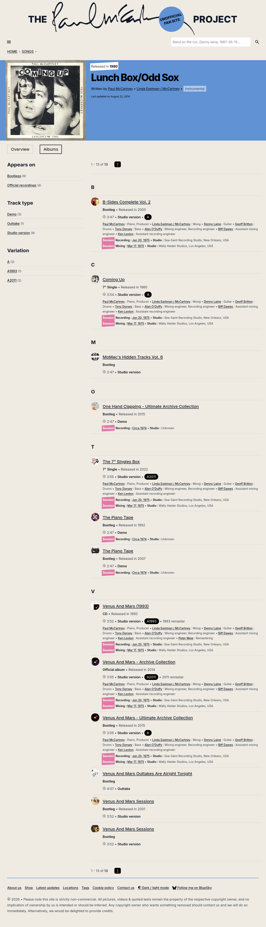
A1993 (12, 271)
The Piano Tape (118, 517)
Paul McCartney (120, 89)
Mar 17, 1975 (135, 246)
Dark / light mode (153, 888)
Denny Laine (212, 224)
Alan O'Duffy (153, 229)
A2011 (12, 280)
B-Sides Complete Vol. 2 (127, 201)
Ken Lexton (125, 234)
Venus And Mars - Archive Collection (139, 661)
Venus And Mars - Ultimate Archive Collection (148, 717)
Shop (29, 888)
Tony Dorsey (123, 229)
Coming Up (114, 279)
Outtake (13, 223)
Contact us (125, 888)
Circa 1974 (139, 428)
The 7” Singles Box (121, 461)
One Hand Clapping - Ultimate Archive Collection (151, 406)
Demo (12, 214)
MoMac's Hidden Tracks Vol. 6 (133, 357)
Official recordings (21, 185)
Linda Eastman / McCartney (158, 89)
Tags (85, 888)
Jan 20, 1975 (141, 240)
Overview (20, 149)
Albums (50, 149)
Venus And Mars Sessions (128, 801)
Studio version (18, 233)
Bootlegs (14, 176)
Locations (70, 888)
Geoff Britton (244, 224)
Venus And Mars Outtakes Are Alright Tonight (147, 773)
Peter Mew (186, 638)
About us (14, 888)
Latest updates (48, 888)
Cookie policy (103, 888)
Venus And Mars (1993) (126, 606)
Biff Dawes (225, 229)
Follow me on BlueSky (192, 888)
